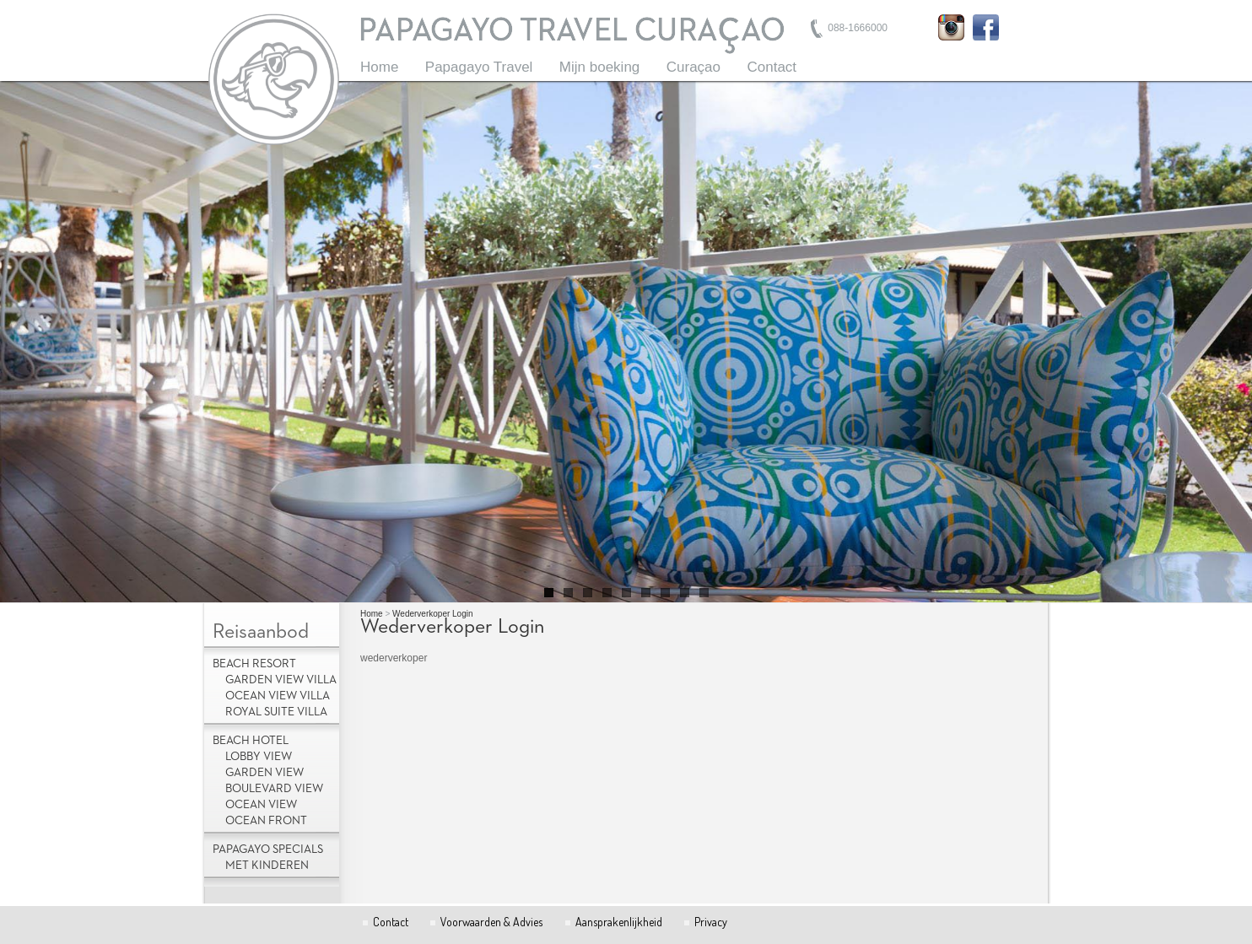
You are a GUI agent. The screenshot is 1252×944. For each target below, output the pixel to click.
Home (379, 67)
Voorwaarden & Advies (491, 921)
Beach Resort (254, 664)
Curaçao (693, 67)
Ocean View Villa (277, 696)
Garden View (264, 773)
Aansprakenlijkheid (618, 921)
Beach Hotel (251, 741)
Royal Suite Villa (276, 712)
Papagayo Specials (268, 849)
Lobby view (258, 757)
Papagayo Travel (479, 67)
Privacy (710, 921)
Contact (771, 67)
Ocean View (261, 805)
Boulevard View (274, 789)
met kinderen (267, 865)
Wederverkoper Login (432, 613)
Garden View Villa (281, 680)
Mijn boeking (599, 67)
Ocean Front (266, 821)
